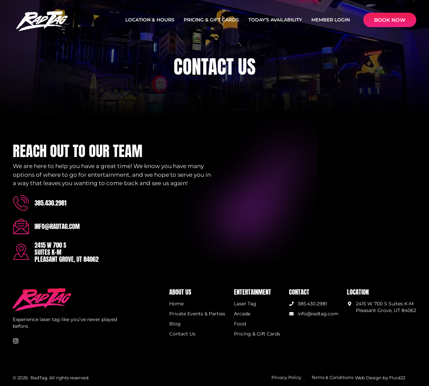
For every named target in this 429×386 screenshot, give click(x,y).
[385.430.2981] (21, 203)
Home (176, 304)
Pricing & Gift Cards (257, 334)
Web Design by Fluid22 (380, 377)
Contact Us (182, 334)
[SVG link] (42, 21)
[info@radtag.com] (21, 226)
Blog (175, 324)
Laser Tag (245, 304)
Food (240, 324)
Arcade (242, 314)
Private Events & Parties (197, 314)
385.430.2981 (50, 203)
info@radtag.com (57, 226)
